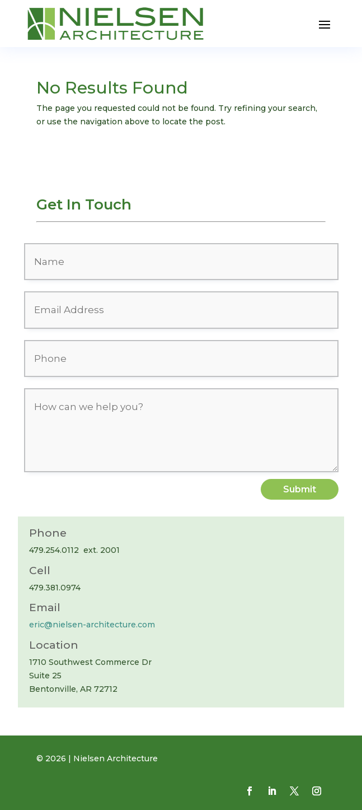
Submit (299, 489)
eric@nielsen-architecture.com (92, 625)
